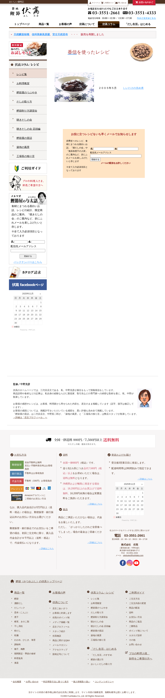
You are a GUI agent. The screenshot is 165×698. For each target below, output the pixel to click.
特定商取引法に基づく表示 (56, 681)
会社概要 (17, 681)
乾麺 (16, 635)
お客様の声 (65, 24)
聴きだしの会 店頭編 (29, 129)
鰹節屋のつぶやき (27, 92)
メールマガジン (60, 645)
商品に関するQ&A (61, 640)
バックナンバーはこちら (28, 262)
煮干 (16, 617)
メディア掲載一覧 (61, 622)
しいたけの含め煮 (133, 88)
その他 (132, 640)
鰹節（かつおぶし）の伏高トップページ (39, 581)
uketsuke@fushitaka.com (133, 555)
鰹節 (16, 598)
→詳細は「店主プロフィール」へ (30, 417)
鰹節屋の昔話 (24, 138)
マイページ (94, 3)
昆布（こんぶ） (21, 612)
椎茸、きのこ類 (21, 621)
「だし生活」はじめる (138, 24)
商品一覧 (44, 24)
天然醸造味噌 (21, 34)
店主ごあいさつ (60, 608)
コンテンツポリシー (104, 681)
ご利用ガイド (108, 3)
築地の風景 (23, 147)
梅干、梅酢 (19, 649)
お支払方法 (20, 455)
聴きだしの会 (24, 119)
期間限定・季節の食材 (25, 653)
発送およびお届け (121, 455)
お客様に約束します (62, 613)
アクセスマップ (60, 649)
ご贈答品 (133, 626)
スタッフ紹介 (59, 631)
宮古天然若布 (60, 34)
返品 (65, 509)
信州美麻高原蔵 (41, 34)
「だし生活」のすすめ (101, 655)
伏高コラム (108, 24)
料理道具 (18, 658)
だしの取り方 (24, 101)
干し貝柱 (18, 626)
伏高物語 (57, 636)
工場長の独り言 (26, 156)
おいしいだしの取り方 (101, 664)
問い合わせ (120, 3)
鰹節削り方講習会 (27, 110)
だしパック (19, 608)
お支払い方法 (135, 617)
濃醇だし (18, 603)
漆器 (16, 663)
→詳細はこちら (46, 548)
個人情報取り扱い (81, 681)
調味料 (17, 644)
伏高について (87, 24)
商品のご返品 (135, 621)
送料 (65, 455)
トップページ (22, 24)
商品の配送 (134, 608)
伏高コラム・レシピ (102, 592)
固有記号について (61, 654)
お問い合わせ (135, 644)
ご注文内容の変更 (137, 603)
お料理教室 (23, 83)
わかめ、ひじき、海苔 (25, 640)
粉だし (17, 630)
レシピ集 (22, 74)
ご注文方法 (134, 598)
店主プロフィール (61, 627)
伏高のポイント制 (61, 617)
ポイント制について (138, 630)
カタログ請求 (135, 635)
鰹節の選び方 (97, 659)
